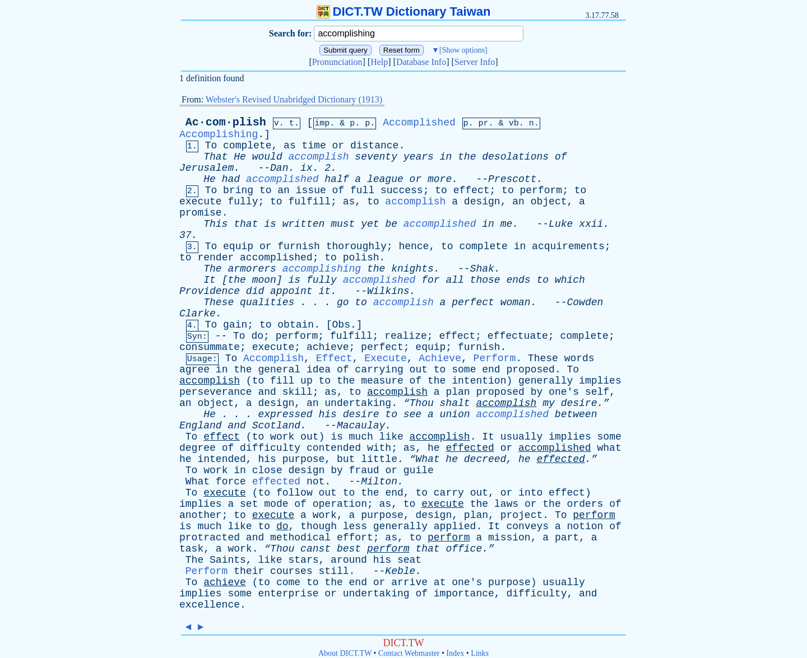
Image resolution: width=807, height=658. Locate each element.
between (576, 414)
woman (515, 302)
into (530, 492)
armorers (252, 268)
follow (294, 492)
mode (276, 504)
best (349, 548)
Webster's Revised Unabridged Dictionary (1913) (294, 99)
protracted (209, 537)
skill (297, 392)
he (434, 448)
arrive (409, 582)
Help (379, 62)
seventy (376, 156)
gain (235, 324)
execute (200, 201)
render (215, 257)
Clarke (197, 313)
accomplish (319, 156)
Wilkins (388, 291)
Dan (279, 168)
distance (374, 145)
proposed (530, 369)
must (343, 224)
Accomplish (273, 358)
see (412, 414)
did (255, 291)
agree (194, 369)
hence (413, 246)
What (197, 481)
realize (405, 336)
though (318, 526)
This (215, 224)
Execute (385, 358)
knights (412, 268)
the (467, 156)
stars (303, 560)
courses (291, 571)
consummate (209, 347)
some (464, 369)
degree (197, 448)
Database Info (421, 62)
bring (238, 190)
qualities (267, 302)
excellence (209, 604)
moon (264, 280)
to (265, 190)
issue (311, 190)
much (361, 436)
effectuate (518, 336)
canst (315, 548)
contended (334, 448)
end (491, 369)
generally (545, 380)
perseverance (215, 392)
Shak (482, 268)
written (303, 224)
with (379, 448)
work (282, 436)
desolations (515, 156)
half (336, 179)
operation (340, 504)
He (240, 156)
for (430, 280)
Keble (400, 571)
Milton (379, 481)
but (346, 459)
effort (355, 537)
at (440, 582)
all (454, 280)
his (327, 414)
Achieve (440, 358)
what (609, 448)
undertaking (357, 403)
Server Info (474, 62)
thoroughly (356, 246)
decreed (485, 459)
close (267, 470)
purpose (303, 459)
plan (458, 392)
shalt (455, 403)
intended (221, 459)
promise (200, 212)
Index (455, 653)
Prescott (512, 179)
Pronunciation (337, 62)
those (485, 280)
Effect (334, 358)
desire (361, 414)
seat (409, 560)
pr (484, 123)
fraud (364, 470)
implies (600, 380)
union (455, 414)
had (231, 179)
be (391, 224)
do (257, 336)
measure (382, 380)
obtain (295, 324)
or (338, 145)
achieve (328, 347)
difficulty (270, 448)
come (288, 582)
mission (509, 537)
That (215, 156)
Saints (228, 560)
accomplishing (321, 268)
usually (521, 436)
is (270, 224)
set (249, 504)
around (349, 560)
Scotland (276, 425)
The (212, 268)
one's (564, 392)
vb (514, 123)
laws (506, 504)
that (246, 224)
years (419, 156)
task (191, 548)
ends (518, 280)
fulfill (309, 201)
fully (243, 201)
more (440, 179)
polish (361, 257)
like (391, 436)
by (537, 392)
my (548, 403)
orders (585, 504)
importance (464, 593)
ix (306, 168)
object (549, 201)
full (362, 190)
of (561, 156)
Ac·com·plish (225, 122)
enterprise (288, 593)
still (334, 571)
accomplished (282, 179)
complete (247, 145)
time (314, 145)
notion (585, 526)
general (279, 369)
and (267, 392)
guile (419, 470)
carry (449, 492)
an (283, 190)
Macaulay (361, 425)
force (231, 481)
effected (470, 448)
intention (479, 380)
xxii (591, 224)
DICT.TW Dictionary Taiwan (404, 11)
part (567, 537)
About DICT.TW (345, 653)
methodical (300, 537)
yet (370, 224)
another (200, 515)
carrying (379, 369)
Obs (341, 324)
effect (471, 190)
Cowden (585, 302)
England (200, 425)
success (402, 190)
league (385, 179)
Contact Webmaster (408, 653)
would (267, 156)
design (482, 201)
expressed (285, 414)
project (521, 515)
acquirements (568, 246)
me (506, 224)
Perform (495, 358)
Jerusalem (206, 168)
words (579, 358)
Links (480, 653)
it (325, 291)
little (379, 459)
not (315, 481)
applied (455, 526)
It (209, 280)
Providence (209, 291)
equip (238, 246)
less (355, 526)
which (570, 280)
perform (541, 190)
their (249, 571)
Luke (561, 224)
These (218, 302)
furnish (298, 246)
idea (319, 369)
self (597, 392)
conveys (527, 526)
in (446, 156)
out (419, 369)
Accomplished (419, 122)
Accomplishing (218, 134)
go (343, 302)
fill (282, 380)
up (306, 380)
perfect (473, 302)
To (211, 145)
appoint (291, 291)
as (290, 145)
